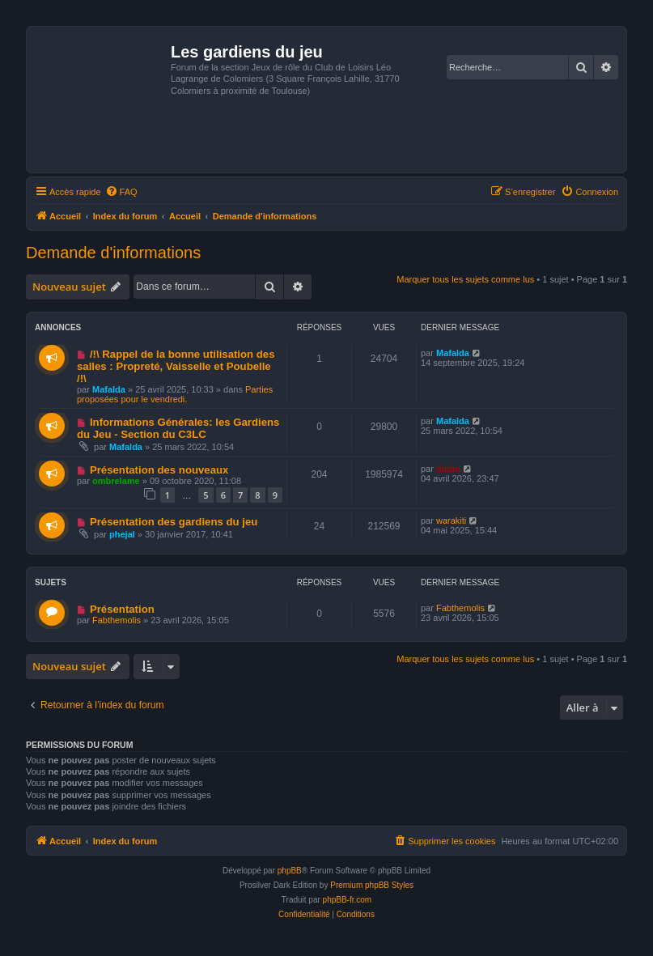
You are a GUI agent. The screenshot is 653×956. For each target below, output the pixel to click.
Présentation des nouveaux (159, 470)
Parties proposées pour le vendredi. (175, 394)
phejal (122, 534)
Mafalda (108, 389)
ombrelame (116, 481)
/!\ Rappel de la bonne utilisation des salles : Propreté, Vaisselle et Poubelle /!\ (176, 366)
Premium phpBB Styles (371, 885)
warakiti (451, 520)
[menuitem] (121, 192)
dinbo (448, 469)
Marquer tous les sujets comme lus (465, 279)
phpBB (290, 870)
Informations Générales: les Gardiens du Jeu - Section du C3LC (178, 428)
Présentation (122, 609)
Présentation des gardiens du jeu (173, 522)
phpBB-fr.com (347, 899)
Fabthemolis (116, 620)
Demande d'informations (113, 252)
